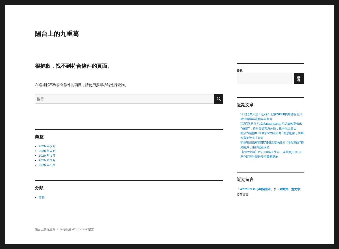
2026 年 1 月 (47, 165)
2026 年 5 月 (47, 146)
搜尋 (240, 71)
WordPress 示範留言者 (255, 189)
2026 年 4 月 (47, 151)
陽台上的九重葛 (57, 33)
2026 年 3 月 (47, 155)
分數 (41, 197)
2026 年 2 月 (47, 160)
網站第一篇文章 (290, 189)
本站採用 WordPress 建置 (76, 229)
